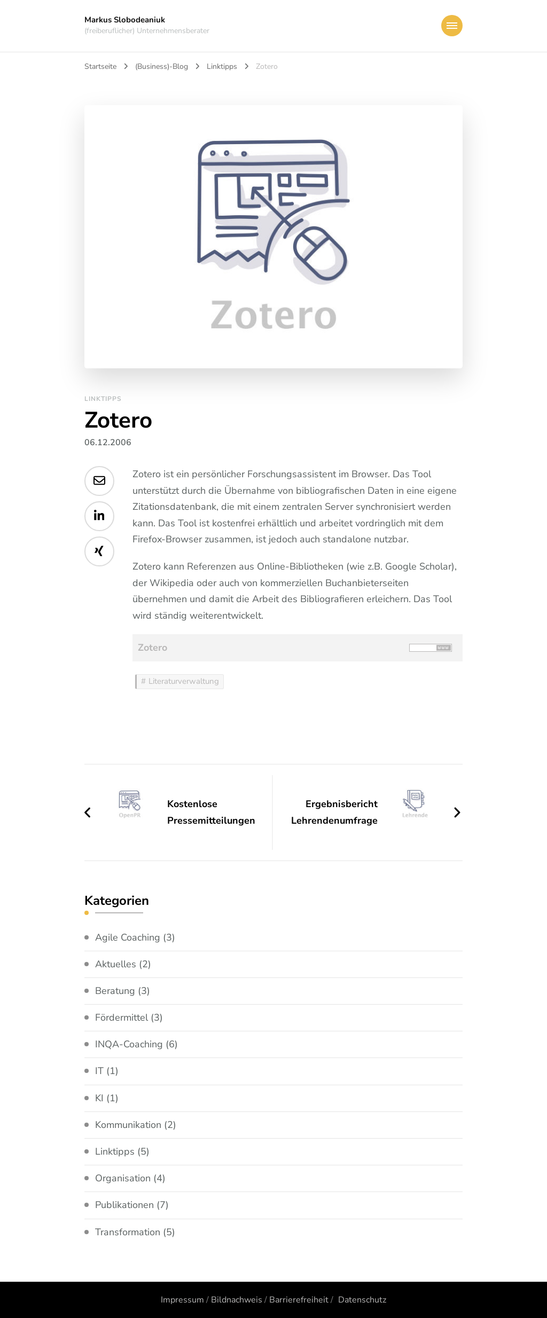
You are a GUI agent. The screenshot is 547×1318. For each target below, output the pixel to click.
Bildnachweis (236, 1300)
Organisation (123, 1178)
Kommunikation (128, 1124)
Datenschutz (362, 1300)
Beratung (115, 990)
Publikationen (124, 1204)
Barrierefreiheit (299, 1300)
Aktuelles (115, 964)
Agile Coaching (127, 937)
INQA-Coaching (129, 1044)
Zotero (152, 647)
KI (99, 1098)
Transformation (127, 1232)
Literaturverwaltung (184, 681)
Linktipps (103, 398)
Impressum (182, 1300)
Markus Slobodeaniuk (124, 19)
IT (99, 1070)
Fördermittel (121, 1017)
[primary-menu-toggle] (452, 25)
